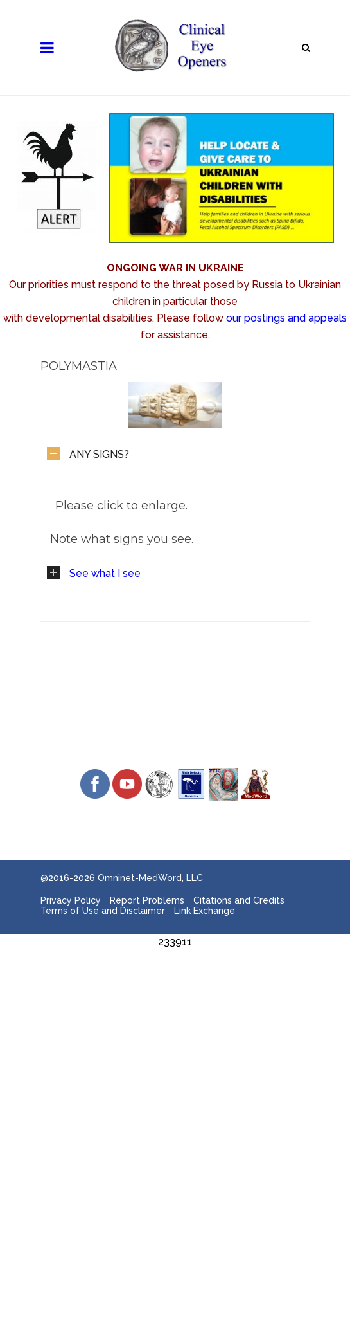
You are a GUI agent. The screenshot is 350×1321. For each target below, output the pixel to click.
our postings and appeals (286, 318)
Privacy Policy (70, 900)
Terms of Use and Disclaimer (102, 911)
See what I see (105, 573)
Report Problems (147, 900)
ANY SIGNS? (99, 454)
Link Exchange (204, 911)
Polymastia (78, 366)
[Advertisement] (175, 1041)
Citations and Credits (238, 900)
